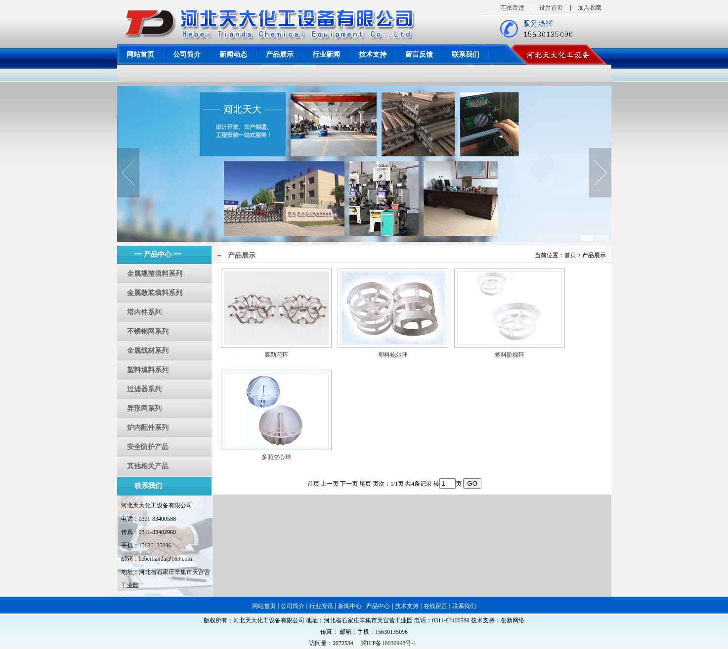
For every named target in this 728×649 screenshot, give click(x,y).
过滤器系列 (144, 389)
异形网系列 (144, 408)
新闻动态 (233, 54)
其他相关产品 (148, 466)
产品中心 (378, 606)
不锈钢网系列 (148, 331)
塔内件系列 (144, 312)
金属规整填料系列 (154, 273)
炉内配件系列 (148, 427)
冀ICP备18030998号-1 (389, 643)
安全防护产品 (148, 447)
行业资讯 (321, 606)
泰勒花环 (276, 354)
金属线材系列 (148, 350)
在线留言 (435, 606)
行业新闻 (326, 54)
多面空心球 (276, 457)
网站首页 (140, 54)
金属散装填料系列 (154, 293)
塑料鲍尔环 (393, 354)
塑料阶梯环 (509, 354)
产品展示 (280, 54)
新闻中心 (350, 606)
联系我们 (465, 54)
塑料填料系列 (148, 370)
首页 (570, 255)
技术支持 (372, 54)
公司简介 (187, 54)
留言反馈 (419, 54)
